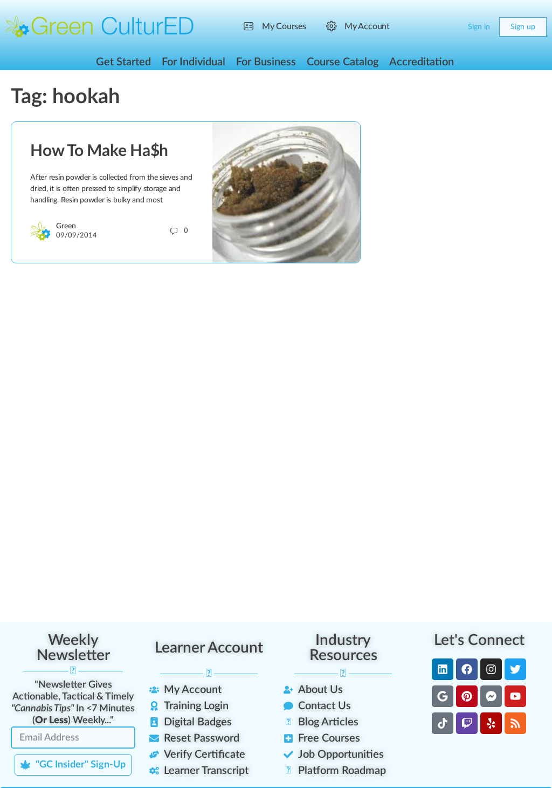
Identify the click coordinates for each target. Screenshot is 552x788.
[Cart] (450, 27)
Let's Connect (479, 640)
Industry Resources (343, 648)
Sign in (479, 27)
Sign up (522, 27)
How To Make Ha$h (99, 151)
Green (66, 226)
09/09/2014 (76, 235)
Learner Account (209, 647)
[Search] (429, 27)
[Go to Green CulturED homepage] (99, 26)
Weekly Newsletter (73, 648)
